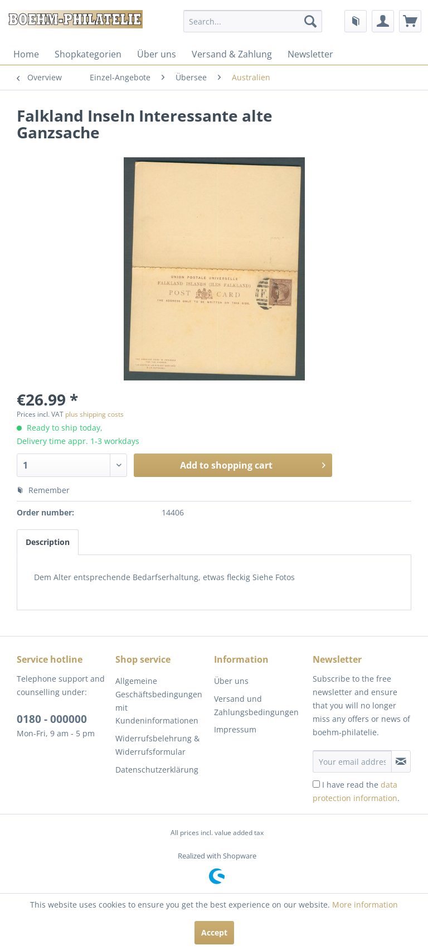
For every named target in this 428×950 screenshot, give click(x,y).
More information (365, 904)
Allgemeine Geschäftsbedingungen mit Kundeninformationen (158, 701)
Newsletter (310, 54)
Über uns (156, 54)
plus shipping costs (94, 414)
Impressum (235, 729)
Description (48, 542)
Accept (214, 932)
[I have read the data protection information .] (316, 784)
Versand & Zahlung (232, 54)
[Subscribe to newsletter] (401, 761)
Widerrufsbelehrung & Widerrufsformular (157, 745)
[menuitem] (253, 21)
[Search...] (253, 21)
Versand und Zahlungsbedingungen (256, 705)
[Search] (310, 21)
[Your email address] (352, 761)
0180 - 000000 (52, 719)
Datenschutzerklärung (156, 769)
